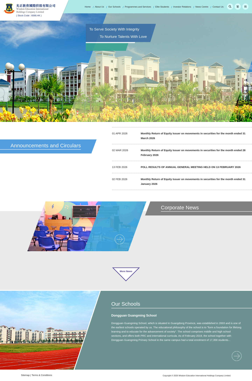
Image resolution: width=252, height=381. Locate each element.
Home (88, 6)
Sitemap (25, 375)
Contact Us (217, 6)
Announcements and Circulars (45, 145)
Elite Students (162, 6)
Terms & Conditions (42, 375)
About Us (99, 6)
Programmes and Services (138, 6)
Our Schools (114, 6)
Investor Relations (182, 6)
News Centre (201, 6)
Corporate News (180, 207)
